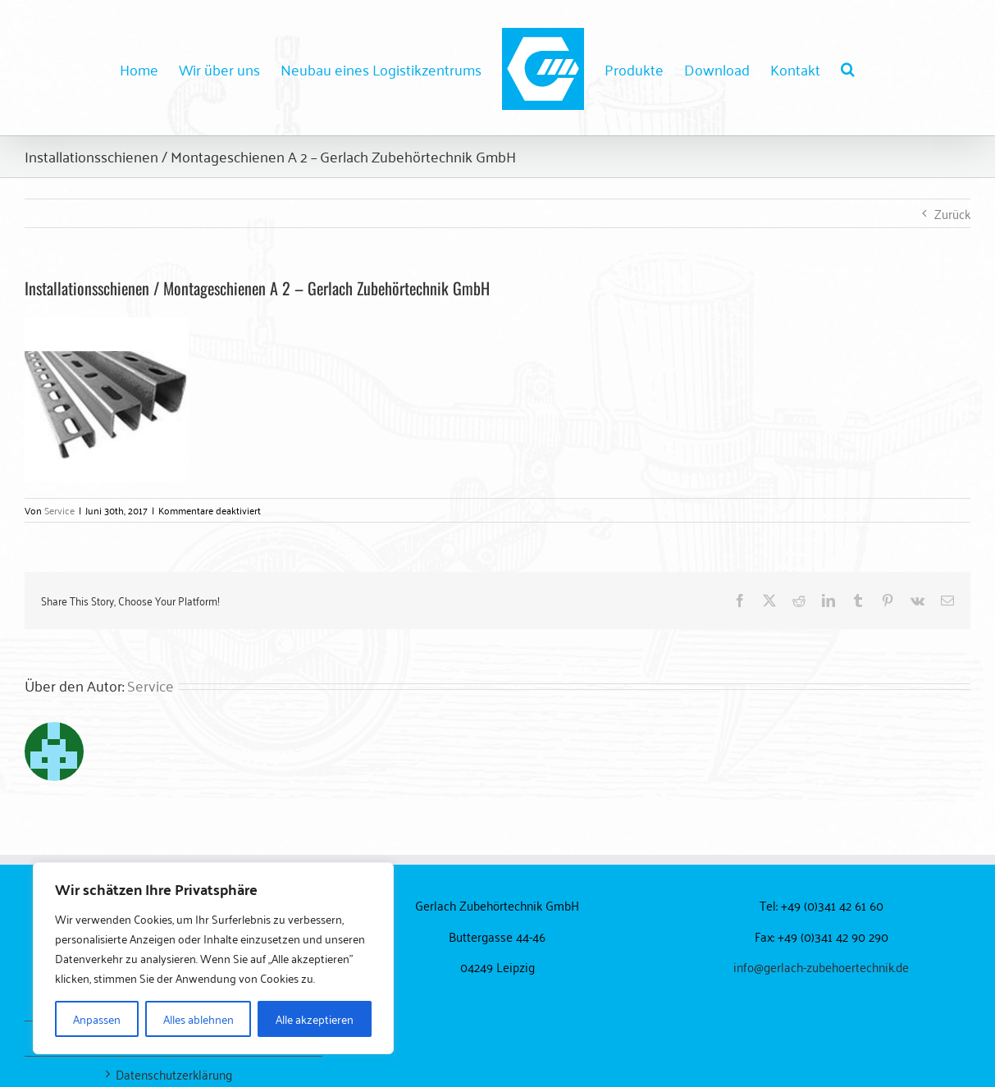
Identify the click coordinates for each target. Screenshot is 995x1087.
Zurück (952, 213)
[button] (848, 68)
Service (59, 509)
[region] (213, 958)
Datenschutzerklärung (174, 1074)
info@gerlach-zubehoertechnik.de (821, 966)
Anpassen (97, 1018)
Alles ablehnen (198, 1018)
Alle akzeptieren (315, 1018)
